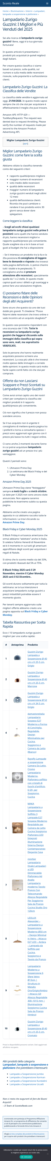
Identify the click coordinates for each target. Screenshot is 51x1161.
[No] (47, 1153)
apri (25, 143)
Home (6, 11)
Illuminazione (17, 11)
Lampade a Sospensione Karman (27, 1077)
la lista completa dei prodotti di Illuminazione (27, 1134)
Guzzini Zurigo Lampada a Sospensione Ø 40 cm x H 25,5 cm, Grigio (37, 658)
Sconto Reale (11, 3)
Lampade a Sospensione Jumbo (27, 1073)
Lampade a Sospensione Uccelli (27, 1084)
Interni (29, 11)
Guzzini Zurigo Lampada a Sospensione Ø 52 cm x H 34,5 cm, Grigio (37, 700)
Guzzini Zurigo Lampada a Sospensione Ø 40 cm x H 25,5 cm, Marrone (37, 679)
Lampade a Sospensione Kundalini (28, 1080)
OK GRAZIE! (26, 1157)
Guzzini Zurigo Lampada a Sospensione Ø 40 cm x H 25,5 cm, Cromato (37, 1028)
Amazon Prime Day (13, 522)
